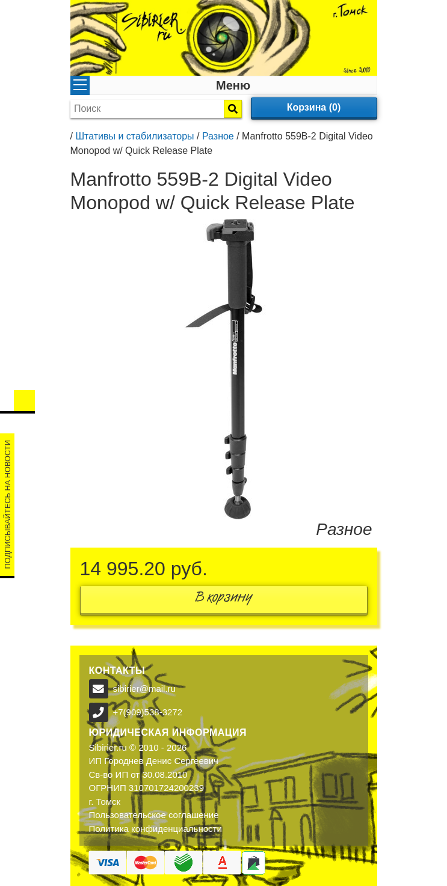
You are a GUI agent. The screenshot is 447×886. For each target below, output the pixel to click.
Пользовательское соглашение (154, 815)
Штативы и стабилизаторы (134, 136)
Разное (218, 136)
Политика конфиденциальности (155, 828)
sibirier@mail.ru (144, 688)
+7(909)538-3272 (148, 712)
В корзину (224, 599)
